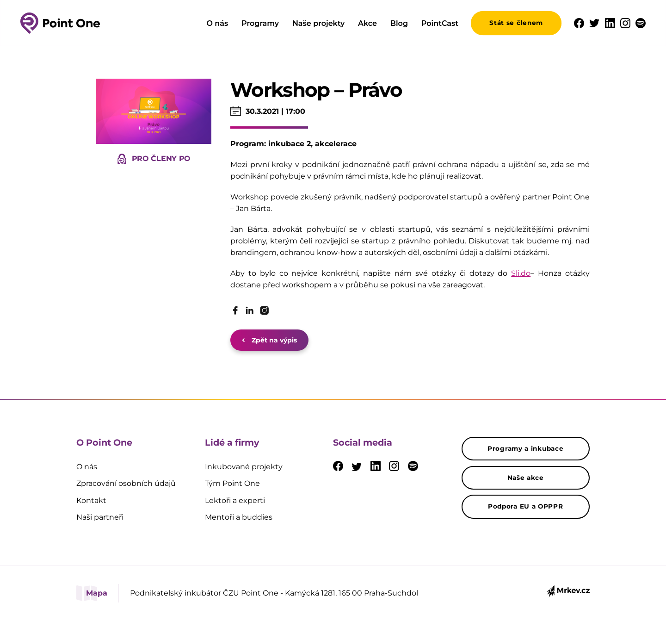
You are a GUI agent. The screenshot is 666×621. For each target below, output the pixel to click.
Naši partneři (99, 517)
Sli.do (520, 273)
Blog (399, 23)
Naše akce (525, 477)
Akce (367, 23)
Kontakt (91, 500)
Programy (260, 23)
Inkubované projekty (244, 466)
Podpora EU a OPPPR (525, 506)
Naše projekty (318, 23)
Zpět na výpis (269, 340)
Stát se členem (516, 22)
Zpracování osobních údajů (126, 483)
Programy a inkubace (525, 448)
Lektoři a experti (235, 500)
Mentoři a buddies (238, 517)
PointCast (439, 23)
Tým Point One (232, 483)
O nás (217, 23)
